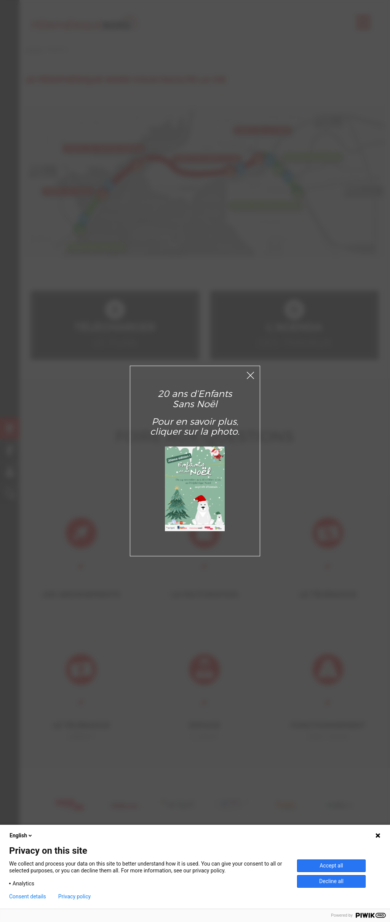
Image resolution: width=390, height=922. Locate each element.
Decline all (331, 881)
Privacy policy (74, 896)
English (21, 835)
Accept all (331, 866)
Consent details (27, 896)
